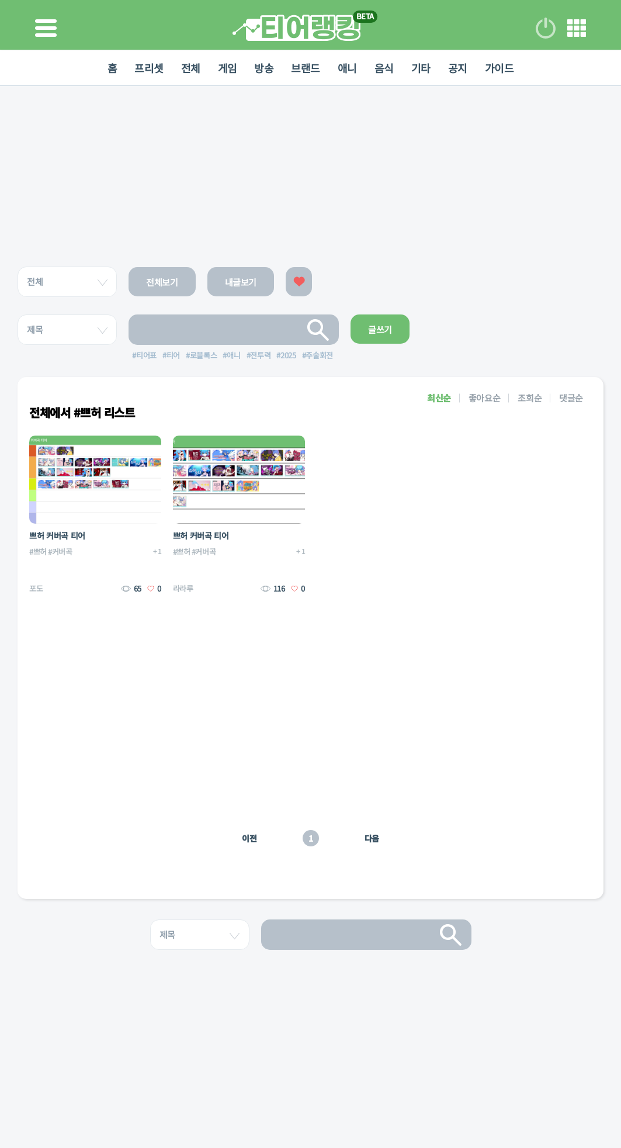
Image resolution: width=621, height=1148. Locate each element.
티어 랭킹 (296, 28)
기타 (421, 67)
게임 (227, 67)
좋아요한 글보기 (299, 281)
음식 (384, 67)
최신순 (439, 398)
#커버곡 (60, 551)
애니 (347, 67)
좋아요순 (485, 398)
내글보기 (241, 282)
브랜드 (305, 67)
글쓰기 (380, 329)
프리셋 (148, 67)
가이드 (499, 67)
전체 (190, 67)
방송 (263, 67)
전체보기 (162, 282)
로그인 (546, 28)
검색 (318, 329)
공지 (457, 67)
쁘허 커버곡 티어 (57, 535)
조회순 (530, 398)
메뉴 (576, 28)
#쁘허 (38, 551)
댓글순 (571, 398)
